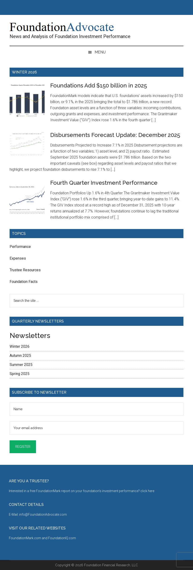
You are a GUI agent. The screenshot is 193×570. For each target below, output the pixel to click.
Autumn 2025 (20, 355)
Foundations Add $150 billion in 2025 (98, 85)
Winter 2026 (19, 346)
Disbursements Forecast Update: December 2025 (115, 135)
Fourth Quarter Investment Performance (103, 182)
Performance (20, 246)
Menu (100, 52)
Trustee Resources (25, 270)
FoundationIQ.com (62, 538)
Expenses (18, 258)
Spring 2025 (19, 374)
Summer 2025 (21, 364)
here (151, 491)
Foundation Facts (24, 281)
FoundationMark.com (25, 538)
